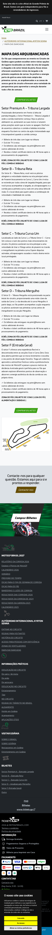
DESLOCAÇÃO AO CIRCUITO (14, 670)
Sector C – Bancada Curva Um (14, 780)
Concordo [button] (20, 918)
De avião (5, 678)
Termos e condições (10, 828)
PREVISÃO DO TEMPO (11, 578)
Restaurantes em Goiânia (12, 747)
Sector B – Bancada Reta (12, 775)
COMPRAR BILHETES (26, 99)
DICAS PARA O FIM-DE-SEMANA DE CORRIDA (22, 582)
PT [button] (40, 21)
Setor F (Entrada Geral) (12, 788)
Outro (4, 792)
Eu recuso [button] (20, 923)
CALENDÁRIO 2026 (10, 570)
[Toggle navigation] (46, 29)
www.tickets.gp (26, 809)
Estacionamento (9, 690)
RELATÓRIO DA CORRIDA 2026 (15, 561)
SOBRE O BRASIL (9, 739)
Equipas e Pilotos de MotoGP (14, 565)
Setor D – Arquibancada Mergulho (16, 784)
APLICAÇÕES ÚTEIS (10, 719)
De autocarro (7, 682)
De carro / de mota (10, 674)
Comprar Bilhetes (26, 518)
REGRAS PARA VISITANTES (13, 633)
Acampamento (8, 715)
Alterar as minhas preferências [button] (21, 928)
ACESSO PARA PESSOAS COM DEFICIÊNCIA (20, 641)
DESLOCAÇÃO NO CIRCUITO (14, 686)
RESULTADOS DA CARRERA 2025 (16, 603)
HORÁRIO (6, 574)
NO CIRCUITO (8, 699)
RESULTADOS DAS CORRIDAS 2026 (17, 594)
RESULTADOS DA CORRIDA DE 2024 (17, 598)
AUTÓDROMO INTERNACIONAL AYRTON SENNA (25, 41)
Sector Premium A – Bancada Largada (18, 771)
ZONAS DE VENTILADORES (14, 646)
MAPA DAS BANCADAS (11, 650)
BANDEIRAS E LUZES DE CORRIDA (17, 590)
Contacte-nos (26, 490)
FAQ (26, 801)
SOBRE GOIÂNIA (9, 743)
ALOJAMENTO (8, 707)
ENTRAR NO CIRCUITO (12, 629)
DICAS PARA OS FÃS (10, 586)
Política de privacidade (11, 831)
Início (4, 38)
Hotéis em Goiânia (9, 711)
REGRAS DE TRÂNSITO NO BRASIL (17, 703)
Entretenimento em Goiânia (14, 751)
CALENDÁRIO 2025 (10, 607)
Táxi (3, 694)
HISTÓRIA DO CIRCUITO (12, 637)
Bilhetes (26, 805)
